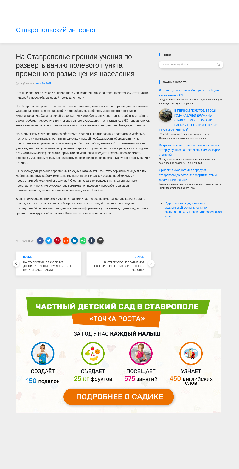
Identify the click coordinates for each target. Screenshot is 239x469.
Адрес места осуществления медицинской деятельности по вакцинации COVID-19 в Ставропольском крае (193, 210)
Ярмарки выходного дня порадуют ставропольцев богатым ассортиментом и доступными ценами (188, 175)
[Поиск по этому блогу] (191, 64)
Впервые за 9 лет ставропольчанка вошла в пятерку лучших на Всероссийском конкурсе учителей (189, 150)
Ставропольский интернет (56, 30)
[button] (40, 240)
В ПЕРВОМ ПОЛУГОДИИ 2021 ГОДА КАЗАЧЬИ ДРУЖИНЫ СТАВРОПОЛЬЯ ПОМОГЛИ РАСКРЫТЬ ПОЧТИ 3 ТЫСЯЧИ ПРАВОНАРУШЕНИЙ (188, 120)
